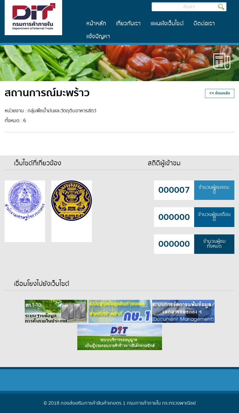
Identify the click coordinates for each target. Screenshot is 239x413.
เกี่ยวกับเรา (128, 23)
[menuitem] (96, 23)
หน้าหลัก (96, 23)
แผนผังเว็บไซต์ (167, 23)
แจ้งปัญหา (98, 36)
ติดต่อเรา (204, 23)
